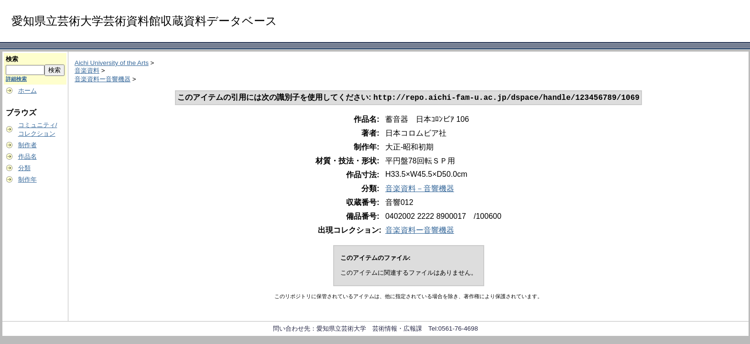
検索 (12, 59)
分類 (24, 168)
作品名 (27, 156)
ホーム (27, 90)
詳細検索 (16, 79)
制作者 (27, 145)
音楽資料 (87, 70)
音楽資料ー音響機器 (102, 79)
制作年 (27, 179)
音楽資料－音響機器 (419, 189)
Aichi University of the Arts (112, 62)
